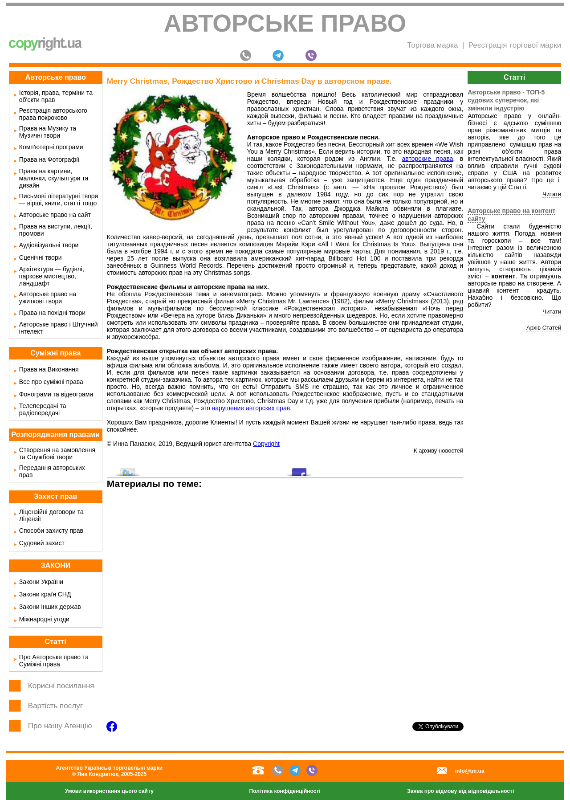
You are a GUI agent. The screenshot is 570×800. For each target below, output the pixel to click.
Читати (551, 194)
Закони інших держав (50, 606)
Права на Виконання (49, 369)
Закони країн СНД (45, 594)
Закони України (41, 581)
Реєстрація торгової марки (514, 45)
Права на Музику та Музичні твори (47, 132)
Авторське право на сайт (55, 214)
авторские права (427, 158)
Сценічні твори (40, 257)
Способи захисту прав (51, 530)
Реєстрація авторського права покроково (53, 114)
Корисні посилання (61, 686)
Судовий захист (42, 543)
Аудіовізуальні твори (49, 245)
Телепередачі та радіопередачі (42, 409)
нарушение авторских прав (251, 408)
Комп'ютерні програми (51, 147)
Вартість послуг (55, 706)
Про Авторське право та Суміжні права (54, 660)
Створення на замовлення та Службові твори (57, 453)
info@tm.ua (469, 771)
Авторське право (285, 23)
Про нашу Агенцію (60, 726)
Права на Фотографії (49, 159)
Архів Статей (543, 327)
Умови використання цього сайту (109, 791)
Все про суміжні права (51, 381)
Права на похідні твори (52, 312)
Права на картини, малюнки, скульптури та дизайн (54, 178)
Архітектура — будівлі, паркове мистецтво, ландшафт (51, 276)
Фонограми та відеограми (56, 394)
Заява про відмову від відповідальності (460, 791)
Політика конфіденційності (285, 791)
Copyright (266, 443)
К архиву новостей (438, 450)
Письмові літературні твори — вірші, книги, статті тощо (58, 199)
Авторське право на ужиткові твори (47, 297)
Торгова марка (432, 45)
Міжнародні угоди (44, 619)
